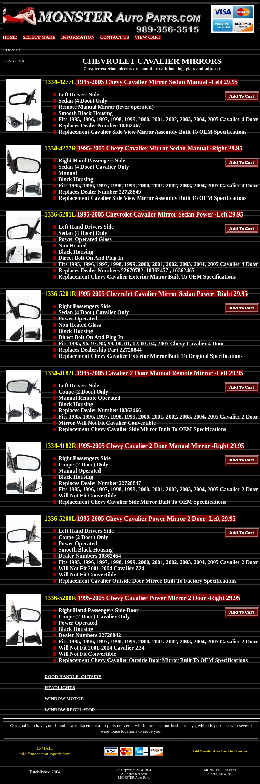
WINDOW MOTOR (64, 698)
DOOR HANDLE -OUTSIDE (73, 676)
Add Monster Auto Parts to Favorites (219, 751)
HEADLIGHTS (60, 687)
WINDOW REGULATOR (70, 709)
